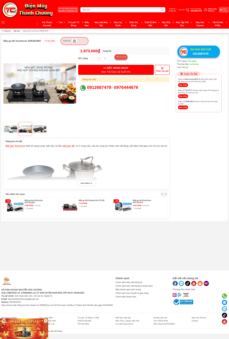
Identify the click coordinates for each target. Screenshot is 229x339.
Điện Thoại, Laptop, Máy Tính (127, 321)
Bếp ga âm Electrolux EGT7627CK (142, 201)
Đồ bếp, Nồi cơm (160, 318)
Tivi (61, 22)
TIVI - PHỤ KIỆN (46, 318)
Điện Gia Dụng (134, 24)
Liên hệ (181, 10)
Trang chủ (6, 31)
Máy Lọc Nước (118, 24)
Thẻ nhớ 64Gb (83, 324)
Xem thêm (86, 183)
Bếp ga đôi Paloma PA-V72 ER (91, 200)
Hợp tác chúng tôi (170, 10)
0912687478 (99, 87)
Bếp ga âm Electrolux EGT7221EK (34, 201)
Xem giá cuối (127, 57)
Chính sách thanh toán (126, 297)
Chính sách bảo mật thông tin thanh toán (134, 286)
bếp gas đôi (69, 146)
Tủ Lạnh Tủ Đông (73, 24)
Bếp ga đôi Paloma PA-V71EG (37, 220)
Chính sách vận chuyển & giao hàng (132, 293)
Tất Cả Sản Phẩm (217, 24)
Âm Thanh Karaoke (47, 24)
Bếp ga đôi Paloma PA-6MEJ (145, 220)
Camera (195, 321)
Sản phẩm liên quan (15, 194)
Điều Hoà (87, 24)
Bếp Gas (17, 31)
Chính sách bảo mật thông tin (129, 282)
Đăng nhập (212, 9)
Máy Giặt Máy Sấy (101, 24)
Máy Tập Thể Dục (182, 24)
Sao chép (183, 85)
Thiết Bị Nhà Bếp (150, 24)
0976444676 (126, 87)
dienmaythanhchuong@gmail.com (23, 299)
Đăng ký (211, 11)
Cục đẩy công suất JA (124, 324)
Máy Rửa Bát (166, 24)
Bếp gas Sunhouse (15, 146)
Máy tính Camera (200, 24)
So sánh (50, 41)
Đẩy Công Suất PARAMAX (164, 324)
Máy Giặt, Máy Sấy (123, 318)
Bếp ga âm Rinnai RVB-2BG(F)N (92, 220)
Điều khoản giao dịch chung (128, 289)
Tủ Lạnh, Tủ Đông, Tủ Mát (88, 318)
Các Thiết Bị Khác (161, 321)
